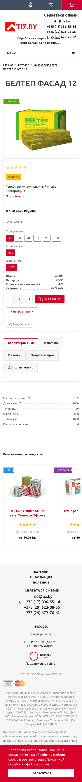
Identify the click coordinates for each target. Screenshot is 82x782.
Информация (41, 577)
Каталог (41, 571)
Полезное (41, 582)
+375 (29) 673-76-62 (42, 612)
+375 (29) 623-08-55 (61, 31)
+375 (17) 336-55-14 (61, 26)
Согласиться (41, 773)
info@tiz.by (61, 21)
